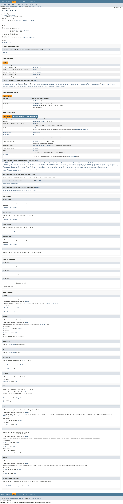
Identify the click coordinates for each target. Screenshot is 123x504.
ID (105, 83)
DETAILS (28, 83)
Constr (16, 6)
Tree (20, 1)
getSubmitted (22, 166)
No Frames (25, 4)
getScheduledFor (111, 164)
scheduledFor (96, 84)
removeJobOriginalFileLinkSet (48, 167)
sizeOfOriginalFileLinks (92, 169)
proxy (34, 134)
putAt (34, 137)
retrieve (35, 141)
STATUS (16, 86)
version (57, 86)
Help (35, 1)
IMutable (18, 20)
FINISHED (62, 83)
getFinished (31, 164)
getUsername (37, 166)
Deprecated (26, 1)
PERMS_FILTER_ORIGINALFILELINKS (80, 84)
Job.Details (6, 52)
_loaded (16, 83)
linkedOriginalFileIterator (82, 166)
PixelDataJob (37, 101)
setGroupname (79, 167)
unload (35, 150)
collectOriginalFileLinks (76, 162)
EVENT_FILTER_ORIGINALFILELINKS (41, 83)
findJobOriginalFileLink (10, 164)
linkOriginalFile (113, 166)
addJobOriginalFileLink (10, 162)
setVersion (79, 169)
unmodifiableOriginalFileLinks (12, 170)
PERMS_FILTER (37, 77)
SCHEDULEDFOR (105, 84)
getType (30, 166)
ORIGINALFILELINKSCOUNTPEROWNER (38, 84)
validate (35, 154)
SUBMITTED (30, 86)
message (109, 83)
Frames (19, 4)
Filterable (32, 20)
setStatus (48, 169)
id (102, 83)
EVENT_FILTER (37, 67)
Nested (7, 6)
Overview (2, 1)
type (35, 86)
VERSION (63, 86)
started (112, 84)
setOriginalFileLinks (103, 167)
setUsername (71, 169)
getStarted (6, 166)
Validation (6, 154)
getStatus (14, 166)
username (44, 86)
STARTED (5, 86)
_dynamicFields (7, 83)
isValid (35, 128)
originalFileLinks (8, 84)
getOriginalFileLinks (75, 164)
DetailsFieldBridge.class (21, 30)
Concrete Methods (31, 116)
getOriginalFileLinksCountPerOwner (94, 164)
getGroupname (51, 164)
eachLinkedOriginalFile (93, 162)
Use (17, 1)
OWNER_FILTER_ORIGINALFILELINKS (59, 84)
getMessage (64, 164)
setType (64, 169)
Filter (43, 121)
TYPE (39, 86)
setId (86, 167)
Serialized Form (6, 42)
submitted (23, 86)
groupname (90, 83)
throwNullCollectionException (42, 145)
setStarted (40, 169)
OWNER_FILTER (37, 74)
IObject (25, 20)
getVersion (45, 166)
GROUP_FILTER (37, 72)
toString (35, 148)
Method (21, 6)
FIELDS (35, 69)
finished (55, 83)
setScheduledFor (31, 169)
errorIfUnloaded (106, 162)
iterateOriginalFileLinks (64, 166)
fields (35, 123)
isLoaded (52, 166)
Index (31, 1)
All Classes (33, 4)
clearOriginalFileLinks (60, 162)
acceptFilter (37, 121)
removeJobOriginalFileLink (11, 167)
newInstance (36, 132)
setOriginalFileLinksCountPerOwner (14, 169)
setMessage (92, 167)
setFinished (70, 167)
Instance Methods (18, 116)
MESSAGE (115, 83)
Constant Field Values (10, 207)
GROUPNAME (97, 83)
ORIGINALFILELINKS (21, 84)
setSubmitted (57, 169)
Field (11, 6)
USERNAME (51, 86)
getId (57, 164)
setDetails (62, 167)
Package (8, 1)
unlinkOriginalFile (107, 169)
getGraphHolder (40, 164)
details (22, 83)
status (11, 86)
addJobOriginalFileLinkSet (43, 162)
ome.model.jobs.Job (9, 15)
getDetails (23, 164)
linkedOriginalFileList (99, 166)
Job (8, 36)
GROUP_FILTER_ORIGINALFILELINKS (76, 83)
